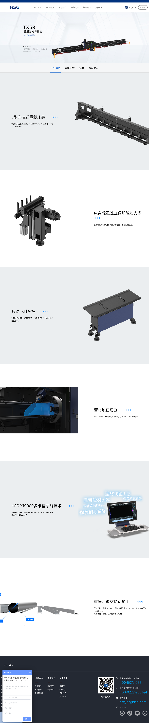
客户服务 (50, 686)
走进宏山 (62, 686)
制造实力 (62, 689)
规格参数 (70, 68)
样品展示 (94, 68)
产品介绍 (38, 689)
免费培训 (50, 689)
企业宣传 (38, 686)
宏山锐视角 (39, 693)
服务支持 (75, 7)
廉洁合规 (62, 693)
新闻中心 (99, 7)
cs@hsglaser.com (133, 702)
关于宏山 (87, 7)
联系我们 (143, 7)
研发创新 (50, 7)
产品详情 (55, 68)
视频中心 (63, 7)
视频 (81, 68)
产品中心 (38, 7)
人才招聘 (62, 696)
